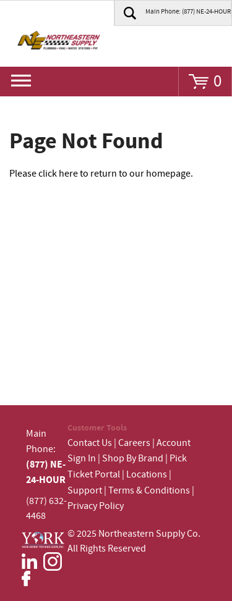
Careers (134, 443)
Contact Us (89, 443)
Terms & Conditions (149, 490)
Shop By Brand (132, 458)
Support (84, 490)
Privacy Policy (95, 506)
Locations (146, 474)
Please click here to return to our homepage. (101, 173)
